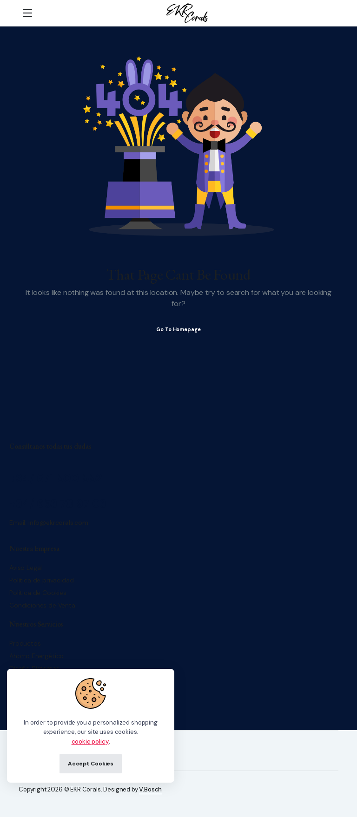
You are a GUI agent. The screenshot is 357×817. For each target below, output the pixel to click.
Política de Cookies (37, 592)
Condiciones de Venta (42, 605)
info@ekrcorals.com (58, 522)
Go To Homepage (178, 329)
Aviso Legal (25, 567)
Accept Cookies (90, 763)
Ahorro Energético (36, 656)
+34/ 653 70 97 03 (57, 504)
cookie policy (90, 741)
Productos (25, 643)
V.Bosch (150, 789)
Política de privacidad (41, 580)
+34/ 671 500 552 (55, 478)
